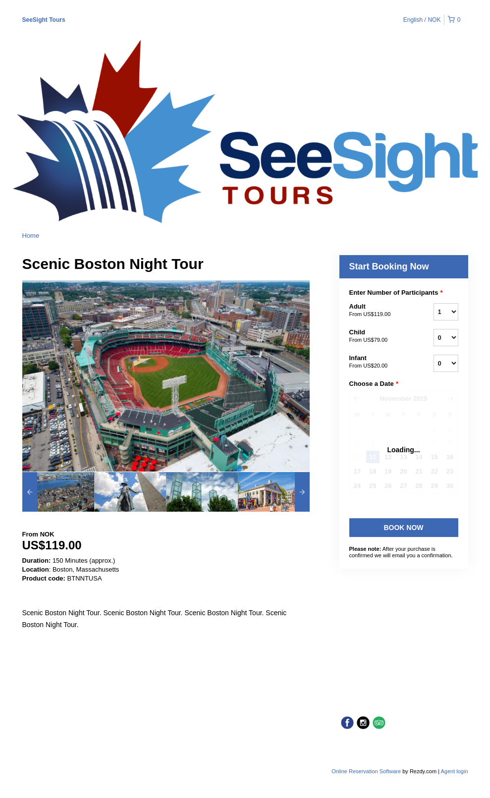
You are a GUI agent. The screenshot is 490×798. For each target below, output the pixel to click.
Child (379, 336)
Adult (379, 311)
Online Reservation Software (366, 771)
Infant (379, 362)
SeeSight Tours (43, 19)
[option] (58, 492)
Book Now (403, 528)
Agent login (454, 771)
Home (31, 235)
